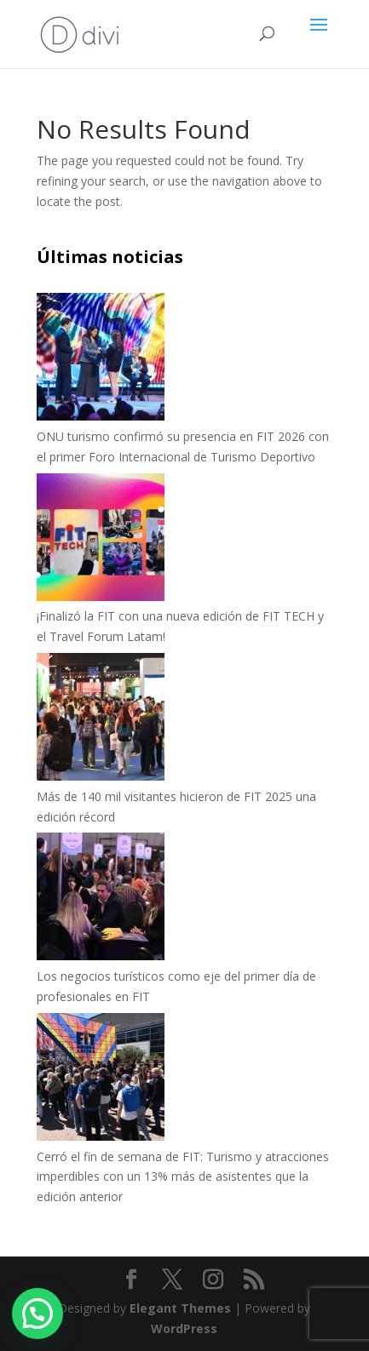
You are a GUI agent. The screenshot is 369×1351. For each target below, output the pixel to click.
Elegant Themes (180, 1308)
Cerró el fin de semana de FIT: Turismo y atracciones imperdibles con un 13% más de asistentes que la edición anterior (183, 1176)
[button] (37, 1313)
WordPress (184, 1328)
